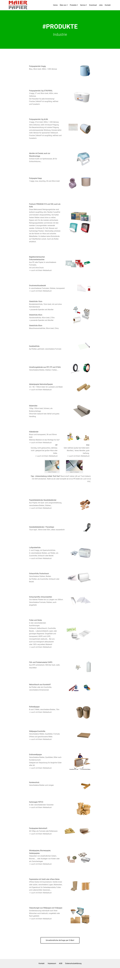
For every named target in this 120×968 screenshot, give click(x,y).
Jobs (101, 5)
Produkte (73, 5)
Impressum (52, 963)
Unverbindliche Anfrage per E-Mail (60, 940)
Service (82, 5)
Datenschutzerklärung (73, 963)
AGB (60, 963)
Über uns (63, 5)
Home (55, 5)
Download (93, 5)
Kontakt (108, 5)
